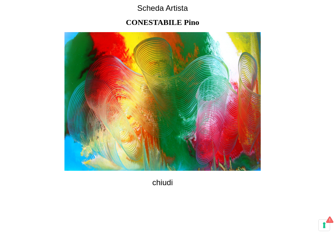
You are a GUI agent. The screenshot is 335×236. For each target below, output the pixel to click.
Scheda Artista (162, 8)
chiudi (162, 182)
